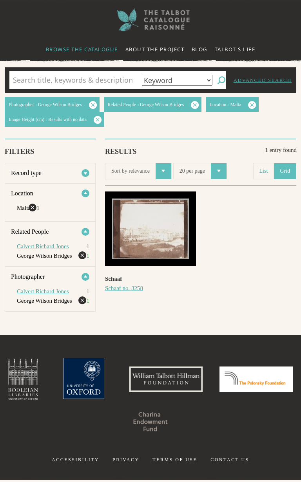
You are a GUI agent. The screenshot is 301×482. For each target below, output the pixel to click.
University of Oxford (119, 380)
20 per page (203, 171)
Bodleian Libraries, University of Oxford (57, 380)
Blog (199, 49)
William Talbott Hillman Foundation (205, 380)
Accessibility (75, 461)
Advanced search (263, 80)
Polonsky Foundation (110, 423)
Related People (30, 231)
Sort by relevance (141, 171)
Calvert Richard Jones (43, 246)
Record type (26, 173)
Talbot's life (235, 49)
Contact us (229, 461)
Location (22, 193)
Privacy (126, 461)
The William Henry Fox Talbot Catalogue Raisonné (150, 20)
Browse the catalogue (82, 49)
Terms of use (174, 461)
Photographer (28, 276)
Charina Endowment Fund (190, 423)
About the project (155, 49)
